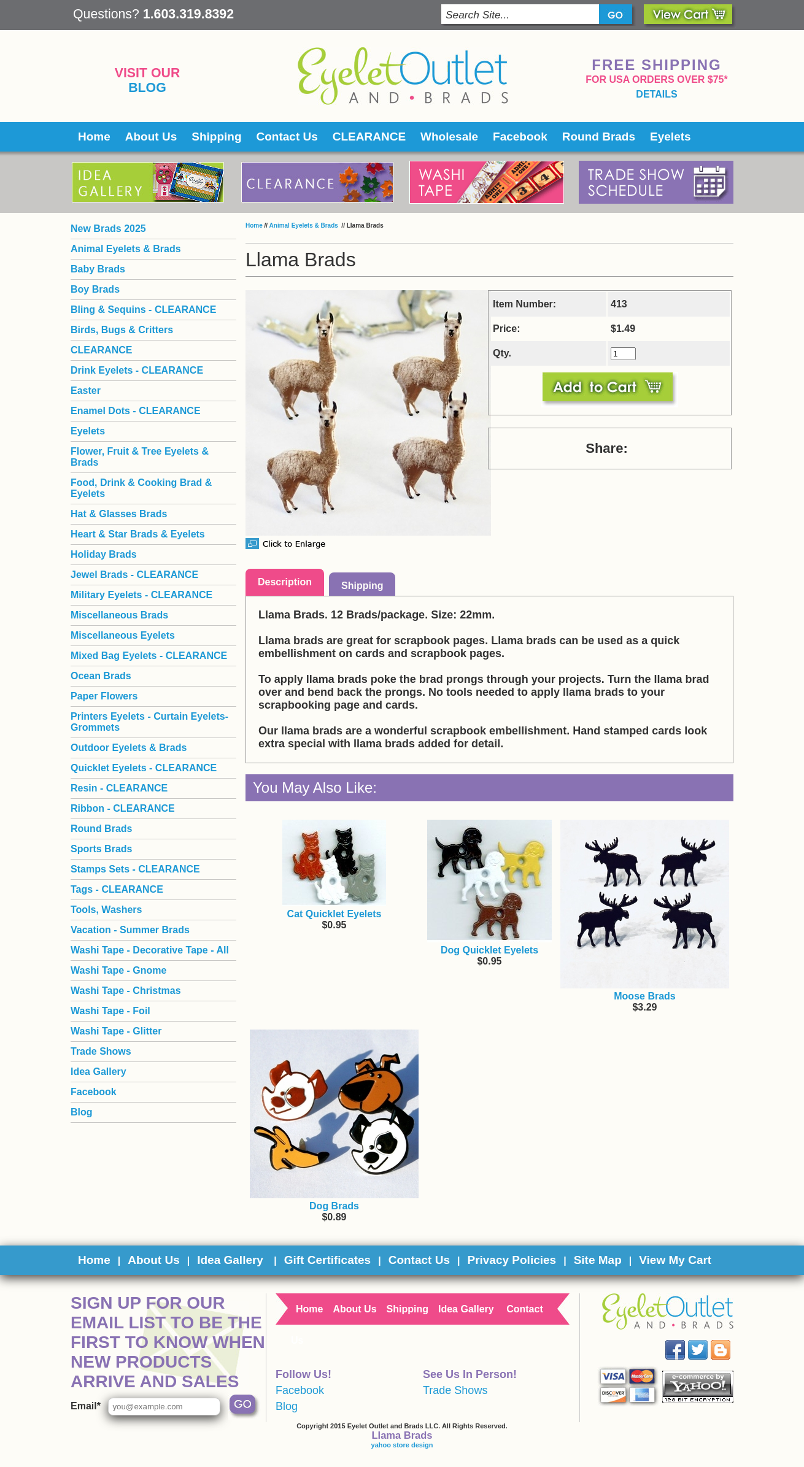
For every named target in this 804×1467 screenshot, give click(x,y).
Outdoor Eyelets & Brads (129, 747)
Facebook (520, 136)
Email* (86, 1406)
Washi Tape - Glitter (116, 1031)
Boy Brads (95, 289)
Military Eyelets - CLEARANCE (141, 595)
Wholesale (449, 136)
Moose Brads (644, 996)
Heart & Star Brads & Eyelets (138, 534)
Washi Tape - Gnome (118, 970)
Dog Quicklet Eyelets (489, 950)
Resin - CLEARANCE (119, 788)
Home (94, 136)
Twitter (707, 1340)
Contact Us (287, 136)
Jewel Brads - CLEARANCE (134, 574)
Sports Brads (101, 849)
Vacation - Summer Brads (130, 930)
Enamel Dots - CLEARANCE (136, 411)
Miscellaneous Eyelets (123, 635)
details (656, 94)
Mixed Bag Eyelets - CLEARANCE (149, 655)
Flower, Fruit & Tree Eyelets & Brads (140, 457)
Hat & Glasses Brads (119, 514)
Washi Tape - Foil (110, 1011)
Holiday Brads (104, 554)
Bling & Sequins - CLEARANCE (143, 309)
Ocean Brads (101, 676)
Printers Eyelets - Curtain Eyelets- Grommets (149, 722)
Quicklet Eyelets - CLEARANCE (144, 768)
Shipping (216, 136)
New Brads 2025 (108, 228)
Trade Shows (101, 1051)
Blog (147, 87)
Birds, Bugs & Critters (122, 330)
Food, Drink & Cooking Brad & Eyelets (141, 488)
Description (285, 582)
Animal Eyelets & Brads (304, 225)
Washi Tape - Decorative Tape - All (150, 950)
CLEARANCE (369, 136)
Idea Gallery (98, 1071)
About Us (151, 136)
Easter (86, 390)
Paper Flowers (104, 696)
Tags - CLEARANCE (117, 889)
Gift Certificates (327, 1259)
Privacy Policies (511, 1259)
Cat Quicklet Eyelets (334, 914)
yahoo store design (402, 1445)
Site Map (598, 1259)
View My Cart (675, 1259)
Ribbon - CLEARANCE (123, 808)
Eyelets (670, 136)
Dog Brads (334, 1206)
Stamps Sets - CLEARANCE (135, 869)
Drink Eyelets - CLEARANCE (137, 370)
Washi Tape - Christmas (126, 990)
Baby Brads (98, 269)
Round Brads (598, 136)
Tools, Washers (106, 909)
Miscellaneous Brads (119, 615)
